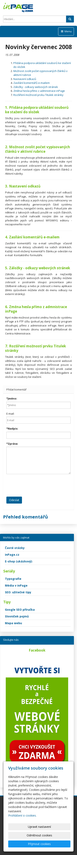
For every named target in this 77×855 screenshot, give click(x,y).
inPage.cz (12, 555)
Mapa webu (13, 623)
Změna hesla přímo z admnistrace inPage (39, 91)
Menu (66, 31)
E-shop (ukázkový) (18, 561)
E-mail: (10, 413)
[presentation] (37, 485)
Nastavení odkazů (24, 79)
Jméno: (11, 398)
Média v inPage (16, 585)
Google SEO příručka (20, 610)
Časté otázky (15, 548)
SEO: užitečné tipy (18, 592)
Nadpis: (12, 428)
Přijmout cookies (39, 844)
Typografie (13, 579)
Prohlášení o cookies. (22, 815)
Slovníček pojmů (17, 616)
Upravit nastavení (39, 827)
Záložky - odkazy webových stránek (35, 87)
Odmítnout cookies (39, 835)
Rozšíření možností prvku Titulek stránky (38, 95)
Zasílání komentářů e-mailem (31, 83)
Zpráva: (12, 443)
